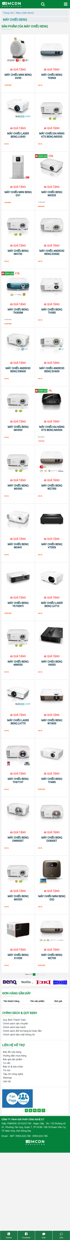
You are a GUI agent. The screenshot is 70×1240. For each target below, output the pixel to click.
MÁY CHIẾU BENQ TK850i (51, 82)
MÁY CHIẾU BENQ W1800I (51, 787)
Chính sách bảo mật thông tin (19, 1121)
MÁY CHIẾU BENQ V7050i (51, 595)
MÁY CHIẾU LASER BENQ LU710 (52, 659)
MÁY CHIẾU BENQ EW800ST (18, 915)
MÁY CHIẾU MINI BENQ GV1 (18, 210)
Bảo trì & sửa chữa (13, 1153)
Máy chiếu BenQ (25, 12)
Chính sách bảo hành (14, 1114)
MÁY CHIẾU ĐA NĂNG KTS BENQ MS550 (51, 146)
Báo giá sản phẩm (12, 1146)
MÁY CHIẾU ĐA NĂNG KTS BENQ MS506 (51, 467)
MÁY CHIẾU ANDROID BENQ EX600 (51, 274)
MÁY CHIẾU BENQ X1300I (18, 1044)
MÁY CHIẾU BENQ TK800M (18, 338)
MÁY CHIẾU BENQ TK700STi (18, 659)
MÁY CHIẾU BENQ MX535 (51, 210)
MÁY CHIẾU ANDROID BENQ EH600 (51, 402)
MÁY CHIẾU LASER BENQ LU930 (18, 146)
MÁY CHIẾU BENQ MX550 (18, 980)
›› (43, 1061)
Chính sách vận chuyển (15, 1110)
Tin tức (6, 1157)
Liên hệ (7, 1168)
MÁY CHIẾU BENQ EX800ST (51, 915)
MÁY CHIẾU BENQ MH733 (18, 274)
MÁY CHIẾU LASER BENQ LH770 (18, 787)
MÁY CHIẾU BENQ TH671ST (18, 851)
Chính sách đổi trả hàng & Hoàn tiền (22, 1118)
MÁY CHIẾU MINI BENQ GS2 (51, 980)
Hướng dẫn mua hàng (14, 1143)
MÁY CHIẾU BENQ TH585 (51, 338)
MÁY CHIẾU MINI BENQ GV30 (18, 82)
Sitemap (7, 1165)
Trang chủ (8, 12)
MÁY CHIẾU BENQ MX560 (18, 531)
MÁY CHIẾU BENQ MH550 (18, 467)
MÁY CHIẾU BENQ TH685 (51, 851)
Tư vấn (6, 1150)
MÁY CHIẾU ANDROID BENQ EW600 (18, 402)
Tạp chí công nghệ (13, 1161)
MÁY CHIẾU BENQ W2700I (51, 531)
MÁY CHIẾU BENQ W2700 (51, 1044)
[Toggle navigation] (43, 4)
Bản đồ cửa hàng (12, 1139)
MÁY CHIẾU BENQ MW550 (18, 723)
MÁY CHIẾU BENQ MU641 (18, 595)
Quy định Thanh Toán (14, 1107)
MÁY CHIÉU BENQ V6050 (51, 723)
